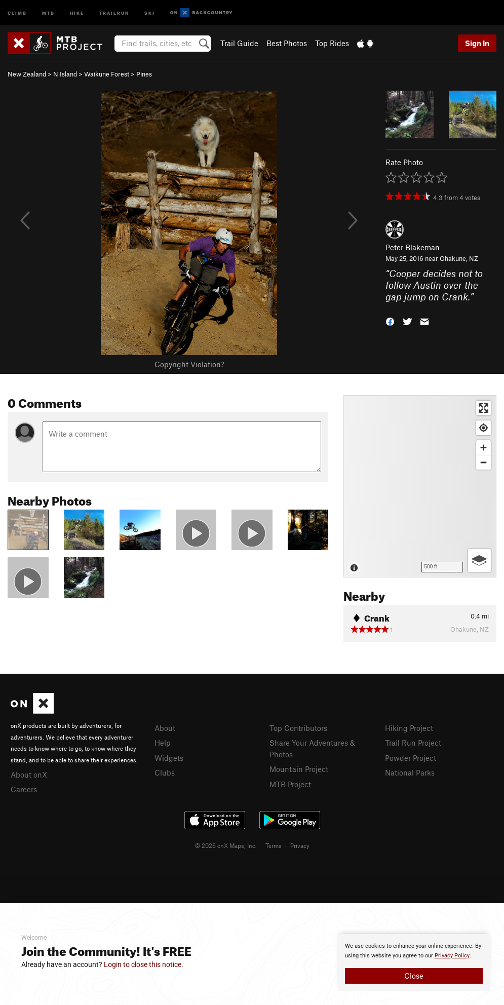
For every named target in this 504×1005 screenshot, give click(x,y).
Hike (77, 12)
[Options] (479, 560)
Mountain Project (298, 769)
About (164, 727)
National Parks (410, 772)
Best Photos (286, 43)
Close (413, 975)
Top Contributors (298, 727)
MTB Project (290, 784)
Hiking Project (409, 727)
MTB (48, 12)
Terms (273, 845)
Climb (17, 12)
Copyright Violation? (189, 364)
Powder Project (410, 757)
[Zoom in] (483, 447)
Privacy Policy (452, 955)
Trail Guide (239, 43)
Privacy (299, 845)
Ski (149, 12)
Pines (144, 74)
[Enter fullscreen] (483, 408)
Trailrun (114, 12)
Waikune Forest (106, 74)
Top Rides (332, 43)
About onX (29, 774)
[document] (414, 962)
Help (162, 742)
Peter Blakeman (412, 247)
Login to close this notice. (143, 964)
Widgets (168, 757)
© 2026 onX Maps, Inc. (226, 845)
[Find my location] (483, 427)
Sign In (477, 43)
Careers (24, 789)
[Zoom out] (483, 462)
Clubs (164, 772)
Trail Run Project (413, 742)
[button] (390, 320)
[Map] (420, 486)
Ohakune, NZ (459, 258)
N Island (65, 74)
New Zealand (27, 74)
